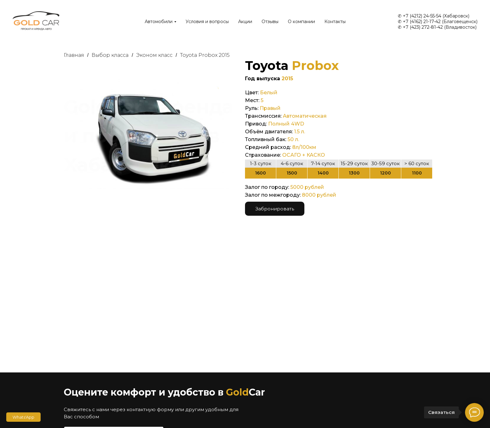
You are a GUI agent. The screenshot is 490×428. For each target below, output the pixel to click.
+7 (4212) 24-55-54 (422, 16)
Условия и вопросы (207, 21)
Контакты (335, 21)
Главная (74, 55)
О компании (301, 21)
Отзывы (270, 21)
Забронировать (274, 209)
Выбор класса (110, 55)
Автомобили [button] (158, 21)
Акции (245, 21)
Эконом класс (154, 55)
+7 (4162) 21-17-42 (422, 21)
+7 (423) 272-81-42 (423, 27)
